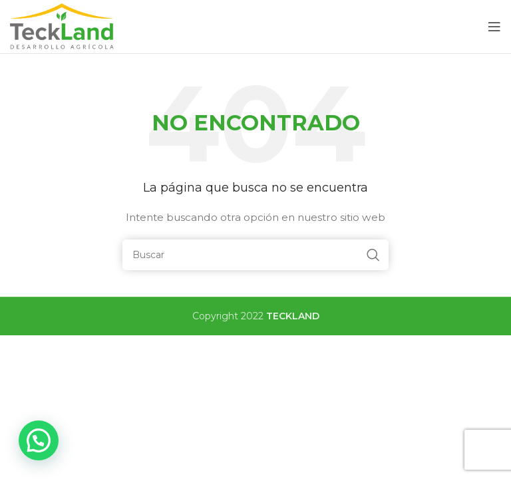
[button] (39, 440)
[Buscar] (255, 255)
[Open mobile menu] (494, 26)
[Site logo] (63, 26)
